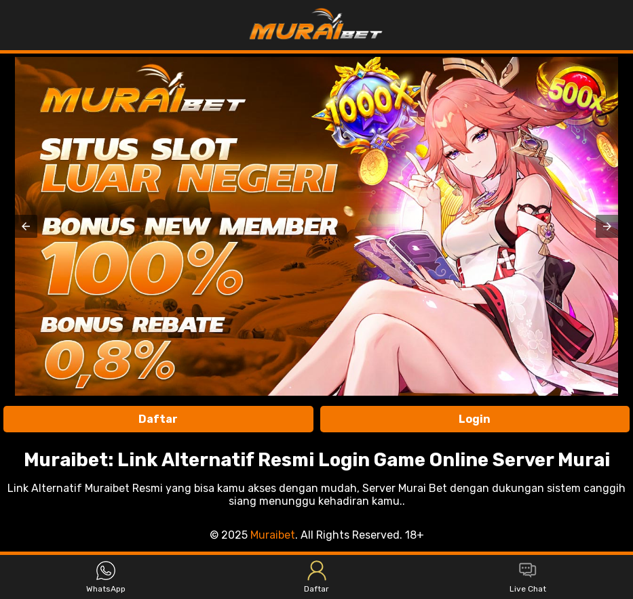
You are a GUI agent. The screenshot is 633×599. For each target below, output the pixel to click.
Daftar (158, 419)
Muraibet (272, 535)
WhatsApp (106, 577)
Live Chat (528, 577)
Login (475, 419)
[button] (25, 226)
